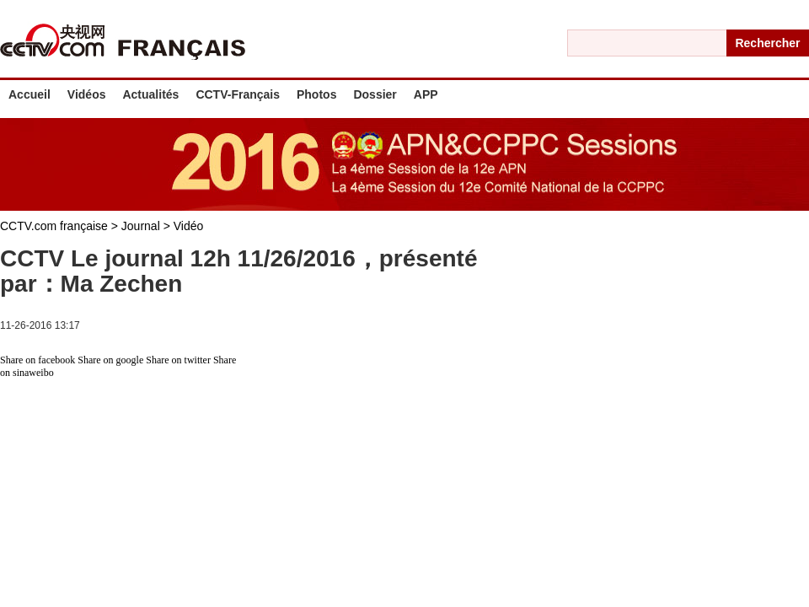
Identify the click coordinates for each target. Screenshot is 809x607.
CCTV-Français (238, 94)
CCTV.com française (55, 226)
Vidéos (86, 94)
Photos (316, 94)
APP (426, 94)
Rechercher (767, 43)
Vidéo (189, 226)
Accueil (29, 94)
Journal (142, 226)
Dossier (374, 94)
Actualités (150, 94)
